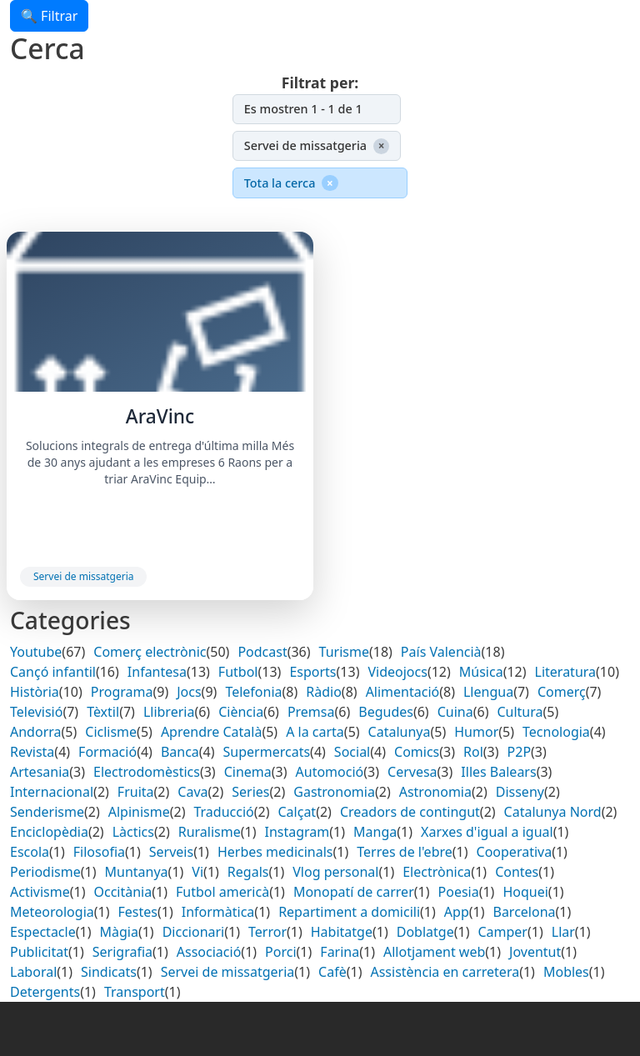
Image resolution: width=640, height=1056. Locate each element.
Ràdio (324, 692)
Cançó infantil (53, 672)
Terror (267, 932)
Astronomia (435, 792)
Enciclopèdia (49, 832)
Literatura (566, 672)
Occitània (122, 892)
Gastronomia (334, 792)
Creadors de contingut (410, 812)
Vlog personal (335, 872)
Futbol (238, 672)
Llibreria (169, 712)
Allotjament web (434, 952)
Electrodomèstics (146, 772)
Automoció (330, 772)
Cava (193, 792)
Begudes (385, 712)
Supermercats (267, 752)
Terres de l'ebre (404, 852)
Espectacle (43, 932)
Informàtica (218, 912)
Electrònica (436, 872)
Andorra (36, 732)
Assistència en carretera (444, 972)
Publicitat (39, 952)
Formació (107, 752)
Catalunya (399, 732)
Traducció (223, 812)
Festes (138, 912)
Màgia (118, 932)
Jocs (189, 692)
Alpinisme (139, 812)
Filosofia (99, 852)
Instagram (297, 832)
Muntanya (136, 872)
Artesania (39, 772)
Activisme (40, 892)
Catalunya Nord (553, 812)
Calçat (297, 812)
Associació (209, 952)
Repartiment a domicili (349, 912)
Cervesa (413, 772)
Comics (416, 752)
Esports (312, 672)
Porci (280, 952)
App (456, 912)
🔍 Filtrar (49, 16)
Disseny (520, 792)
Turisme (344, 652)
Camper (503, 932)
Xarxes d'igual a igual (487, 832)
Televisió (36, 712)
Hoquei (525, 892)
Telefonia (253, 692)
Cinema (248, 772)
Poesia (458, 892)
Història (34, 692)
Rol (473, 752)
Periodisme (45, 872)
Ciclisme (111, 732)
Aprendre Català (211, 732)
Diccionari (193, 932)
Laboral (33, 972)
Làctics (133, 832)
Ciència (240, 712)
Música (481, 672)
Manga (375, 832)
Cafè (332, 972)
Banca (180, 752)
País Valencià (441, 652)
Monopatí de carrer (353, 892)
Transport (134, 992)
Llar (563, 932)
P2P (520, 752)
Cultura (519, 712)
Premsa (311, 712)
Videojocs (397, 672)
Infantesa (157, 672)
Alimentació (403, 692)
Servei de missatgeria (83, 576)
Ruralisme (209, 832)
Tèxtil (103, 712)
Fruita (136, 792)
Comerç (562, 692)
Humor (476, 732)
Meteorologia (52, 912)
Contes (516, 872)
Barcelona (523, 912)
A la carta (315, 732)
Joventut (535, 952)
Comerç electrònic (149, 652)
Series (250, 792)
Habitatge (341, 932)
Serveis (171, 852)
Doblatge (425, 932)
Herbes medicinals (275, 852)
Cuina (455, 712)
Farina (339, 952)
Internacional (51, 792)
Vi (197, 872)
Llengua (488, 692)
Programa (122, 692)
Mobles (566, 972)
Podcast (262, 652)
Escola (29, 852)
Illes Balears (498, 772)
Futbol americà (222, 892)
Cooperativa (514, 852)
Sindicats (109, 972)
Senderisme (47, 812)
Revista (32, 752)
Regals (248, 872)
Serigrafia (122, 952)
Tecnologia (556, 732)
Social (352, 752)
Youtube (36, 652)
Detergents (45, 992)
